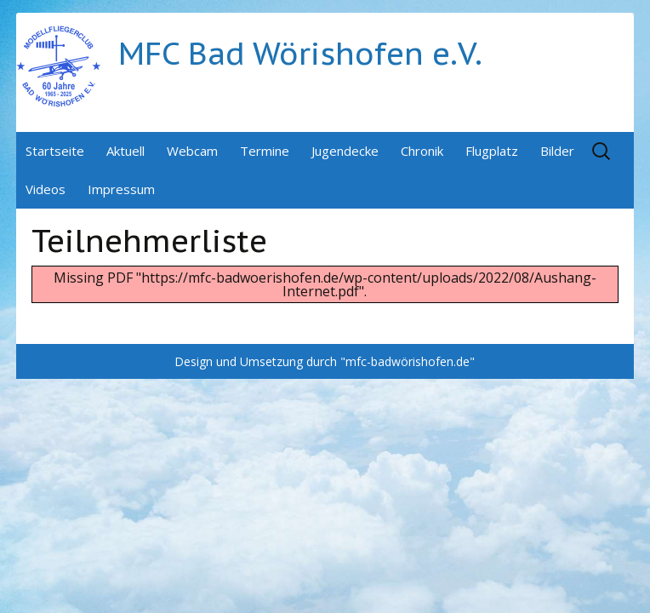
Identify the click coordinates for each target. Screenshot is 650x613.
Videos (46, 189)
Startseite (55, 150)
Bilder (557, 150)
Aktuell (125, 150)
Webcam (192, 150)
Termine (264, 150)
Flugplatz (491, 150)
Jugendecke (345, 150)
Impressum (121, 189)
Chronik (422, 150)
